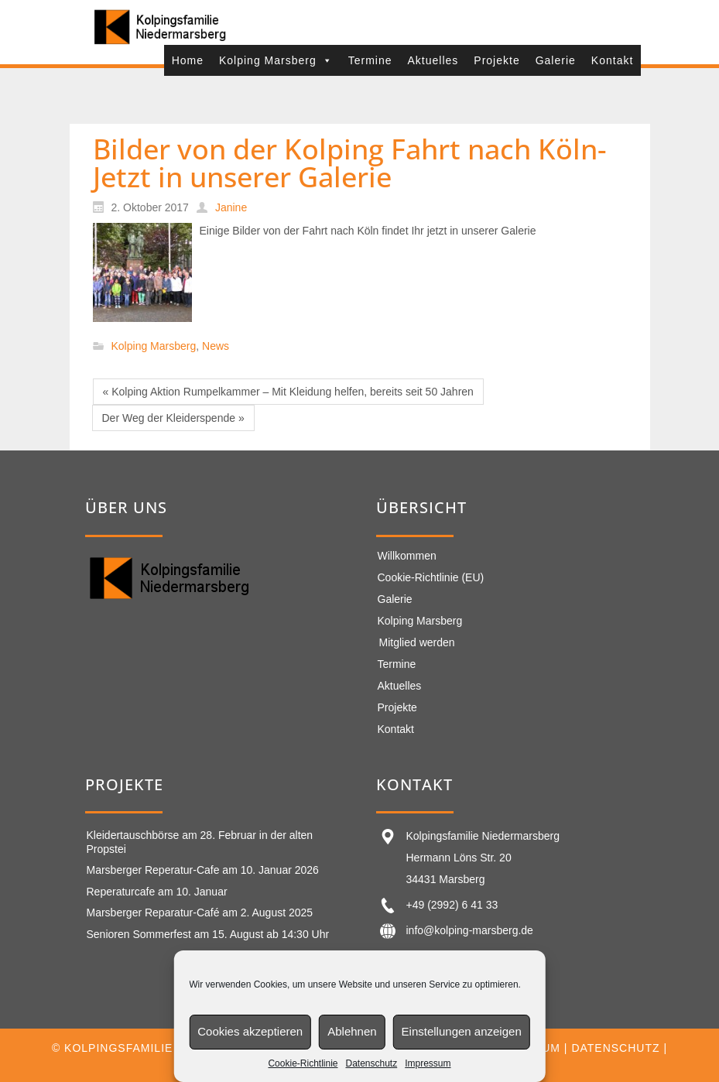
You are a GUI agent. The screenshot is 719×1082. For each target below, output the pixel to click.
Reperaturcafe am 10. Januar (157, 891)
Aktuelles (433, 60)
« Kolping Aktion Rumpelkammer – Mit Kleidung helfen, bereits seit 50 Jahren (288, 391)
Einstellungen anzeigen (462, 1031)
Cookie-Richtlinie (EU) (431, 577)
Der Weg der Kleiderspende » (173, 418)
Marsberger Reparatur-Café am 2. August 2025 (200, 912)
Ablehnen (351, 1031)
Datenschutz (371, 1063)
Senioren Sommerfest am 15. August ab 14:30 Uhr (208, 934)
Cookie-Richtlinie (302, 1063)
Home (188, 60)
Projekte (496, 60)
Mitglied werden (417, 642)
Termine (370, 60)
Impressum (427, 1063)
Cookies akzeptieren (250, 1031)
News (215, 347)
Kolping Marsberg (276, 60)
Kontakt (612, 60)
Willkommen (407, 556)
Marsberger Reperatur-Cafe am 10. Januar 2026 (203, 870)
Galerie (556, 60)
